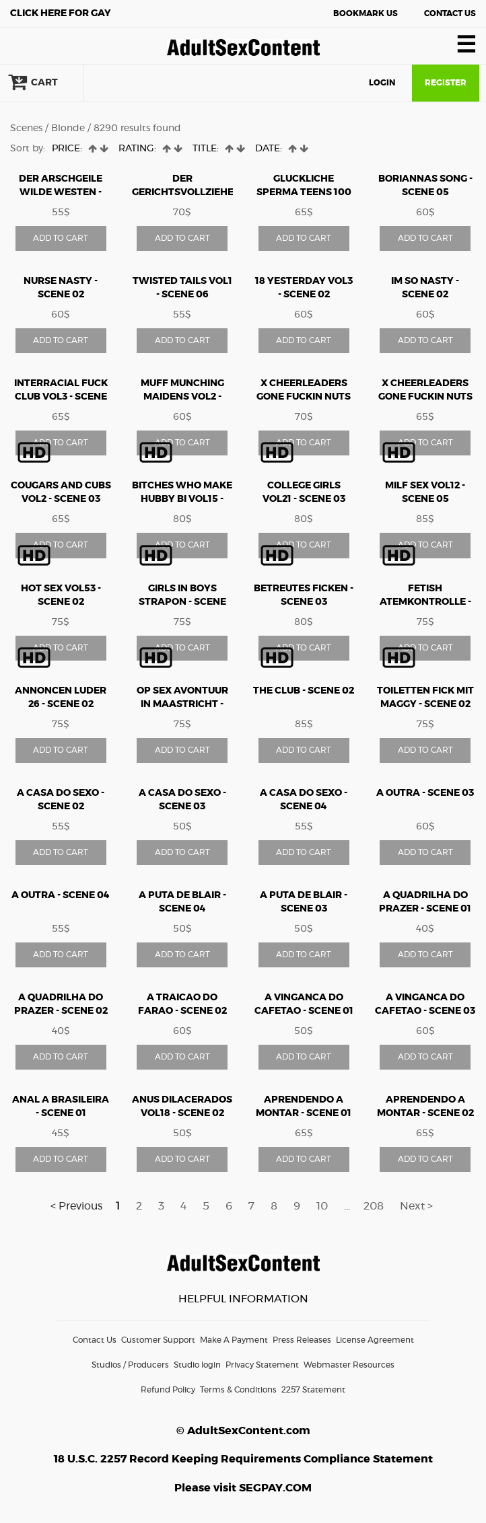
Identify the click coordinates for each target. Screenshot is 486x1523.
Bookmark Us (365, 13)
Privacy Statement (262, 1365)
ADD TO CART (60, 238)
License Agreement (375, 1340)
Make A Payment (234, 1340)
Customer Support (158, 1340)
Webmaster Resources (349, 1365)
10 (322, 1206)
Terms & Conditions (238, 1390)
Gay (60, 13)
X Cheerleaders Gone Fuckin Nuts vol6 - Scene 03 (303, 397)
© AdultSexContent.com (243, 1430)
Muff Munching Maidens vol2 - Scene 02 (182, 397)
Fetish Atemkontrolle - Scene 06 (425, 602)
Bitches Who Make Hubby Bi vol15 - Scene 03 (182, 499)
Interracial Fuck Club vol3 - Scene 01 (61, 397)
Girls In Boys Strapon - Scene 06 (182, 602)
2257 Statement (313, 1390)
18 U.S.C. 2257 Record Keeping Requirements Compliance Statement (243, 1459)
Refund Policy (168, 1390)
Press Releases (302, 1340)
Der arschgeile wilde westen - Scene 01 (60, 192)
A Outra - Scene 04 (60, 895)
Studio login (197, 1365)
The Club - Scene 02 (303, 691)
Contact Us (450, 13)
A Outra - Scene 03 (425, 793)
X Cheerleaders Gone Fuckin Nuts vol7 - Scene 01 (425, 397)
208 (373, 1206)
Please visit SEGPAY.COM (243, 1488)
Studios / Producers (130, 1365)
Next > (416, 1206)
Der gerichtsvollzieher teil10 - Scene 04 (186, 192)
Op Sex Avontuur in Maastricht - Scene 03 (182, 704)
